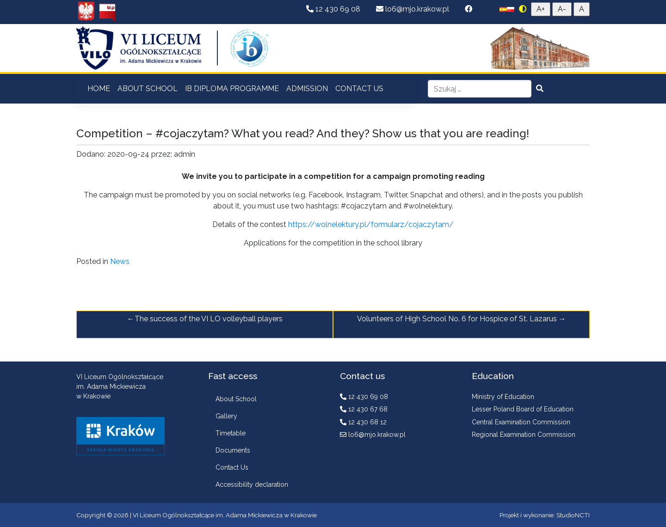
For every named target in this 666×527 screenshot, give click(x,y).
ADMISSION (307, 88)
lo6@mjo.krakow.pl (413, 9)
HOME (98, 88)
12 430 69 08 (334, 9)
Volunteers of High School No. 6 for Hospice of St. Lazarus (457, 318)
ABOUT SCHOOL (147, 88)
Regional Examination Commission (523, 434)
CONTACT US (359, 88)
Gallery (226, 416)
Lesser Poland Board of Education (523, 409)
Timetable (231, 433)
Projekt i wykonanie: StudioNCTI (545, 515)
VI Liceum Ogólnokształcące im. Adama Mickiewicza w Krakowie (225, 515)
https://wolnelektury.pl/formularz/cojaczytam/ (370, 224)
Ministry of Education (503, 396)
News (120, 261)
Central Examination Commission (521, 422)
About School (236, 399)
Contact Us (232, 467)
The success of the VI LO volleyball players (209, 318)
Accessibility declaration (252, 484)
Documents (233, 450)
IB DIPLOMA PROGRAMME (232, 88)
